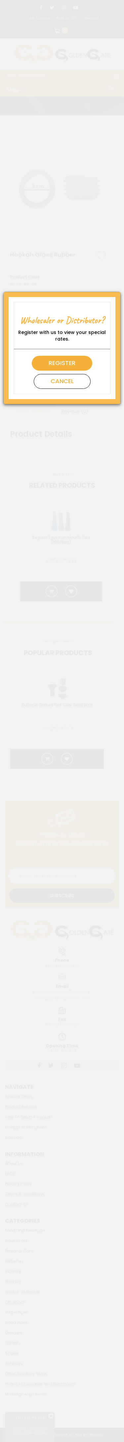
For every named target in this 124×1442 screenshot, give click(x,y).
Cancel (62, 381)
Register (62, 363)
